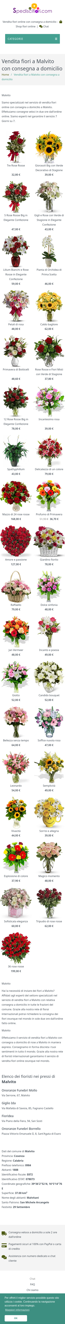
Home (5, 74)
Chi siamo (32, 1290)
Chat (44, 26)
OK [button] (16, 1318)
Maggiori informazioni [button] (17, 1310)
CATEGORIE (32, 39)
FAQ (32, 1284)
